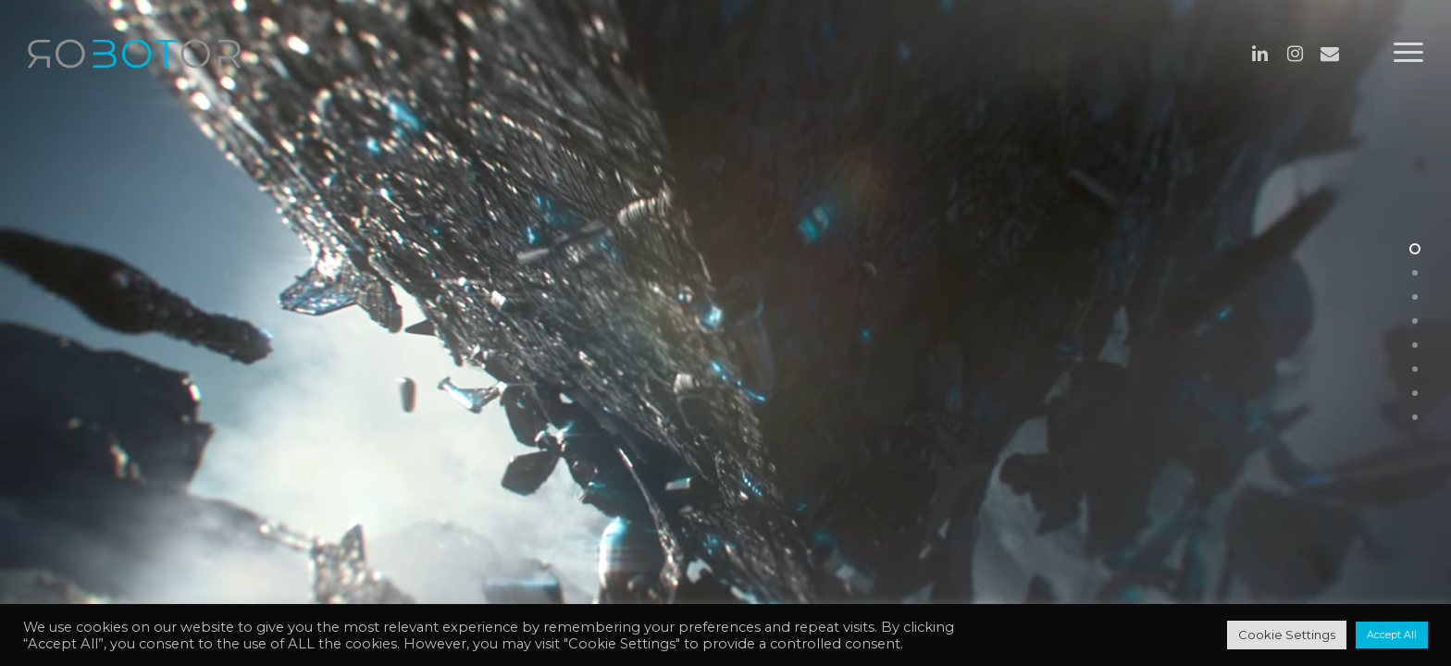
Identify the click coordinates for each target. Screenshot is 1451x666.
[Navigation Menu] (1409, 53)
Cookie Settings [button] (1286, 634)
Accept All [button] (1392, 634)
